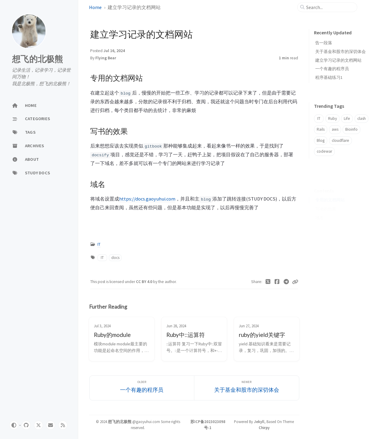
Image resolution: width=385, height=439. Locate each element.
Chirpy (264, 427)
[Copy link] (295, 282)
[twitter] (38, 425)
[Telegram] (286, 282)
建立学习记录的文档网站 (338, 60)
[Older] (142, 387)
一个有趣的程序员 (332, 68)
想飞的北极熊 (37, 59)
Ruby (332, 118)
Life (347, 118)
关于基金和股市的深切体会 (340, 51)
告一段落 (323, 42)
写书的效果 (325, 199)
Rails (321, 129)
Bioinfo (351, 129)
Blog (321, 140)
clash (361, 118)
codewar (324, 151)
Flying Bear (105, 58)
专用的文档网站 (330, 190)
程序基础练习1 (329, 77)
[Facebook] (277, 282)
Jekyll (259, 421)
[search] (330, 7)
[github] (26, 425)
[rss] (63, 425)
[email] (50, 425)
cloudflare (340, 140)
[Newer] (246, 387)
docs (115, 257)
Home (95, 7)
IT (98, 244)
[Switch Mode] (14, 425)
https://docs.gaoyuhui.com (147, 199)
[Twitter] (268, 282)
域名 (319, 208)
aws (335, 129)
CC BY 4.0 (144, 281)
